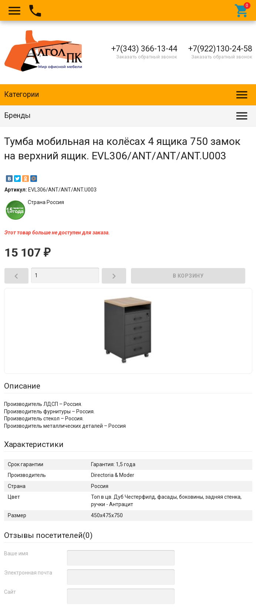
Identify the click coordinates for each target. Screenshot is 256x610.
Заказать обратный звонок (146, 57)
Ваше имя (16, 553)
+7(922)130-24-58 (220, 48)
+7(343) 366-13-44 (144, 48)
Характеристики (34, 444)
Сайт (10, 592)
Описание (22, 386)
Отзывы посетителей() (48, 535)
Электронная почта (28, 573)
